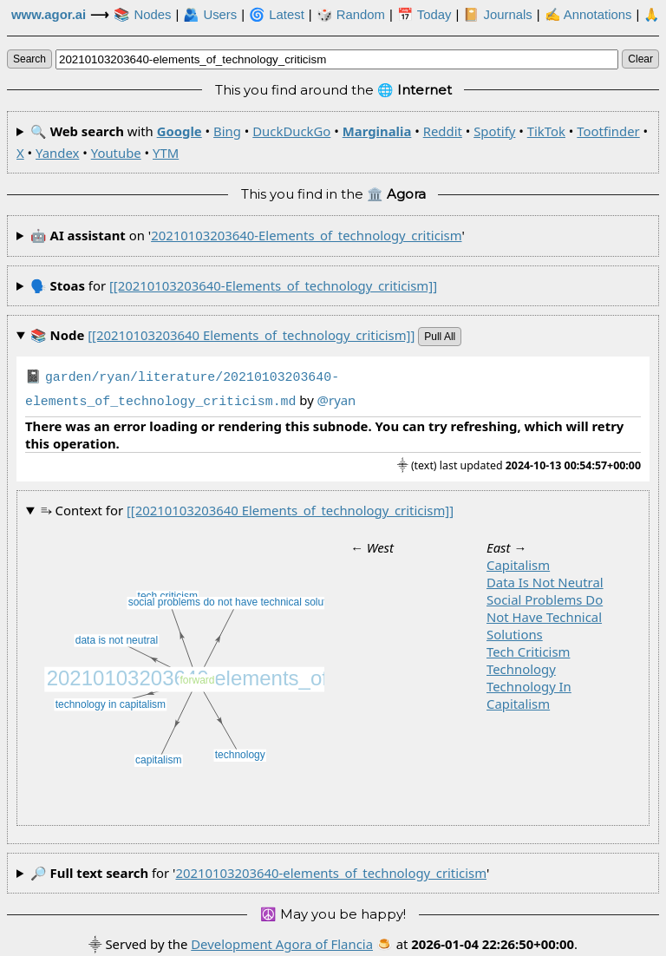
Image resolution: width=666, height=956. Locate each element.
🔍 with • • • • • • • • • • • (332, 141)
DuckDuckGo (291, 131)
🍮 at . (477, 940)
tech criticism (528, 648)
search (29, 59)
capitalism (518, 561)
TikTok (546, 131)
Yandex (57, 152)
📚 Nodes (142, 15)
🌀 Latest (276, 15)
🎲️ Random (351, 15)
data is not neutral (545, 578)
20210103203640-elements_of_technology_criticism (306, 235)
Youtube (116, 152)
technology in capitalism (528, 691)
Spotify (494, 131)
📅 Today (424, 15)
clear (640, 59)
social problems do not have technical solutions (544, 613)
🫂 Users (210, 15)
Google (179, 131)
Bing (227, 131)
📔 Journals (497, 15)
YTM (166, 152)
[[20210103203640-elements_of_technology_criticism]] (273, 285)
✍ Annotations (588, 15)
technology (521, 665)
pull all (439, 337)
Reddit (442, 131)
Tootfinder (608, 131)
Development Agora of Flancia (282, 940)
